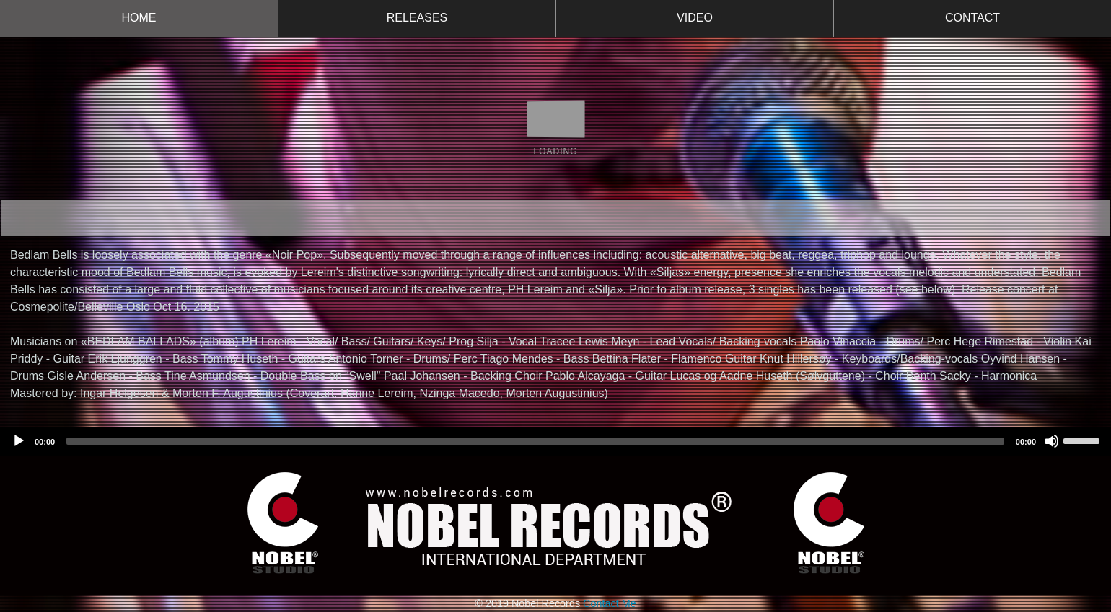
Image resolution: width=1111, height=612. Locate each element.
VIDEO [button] (695, 18)
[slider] (535, 441)
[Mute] (1052, 441)
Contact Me (609, 603)
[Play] (19, 441)
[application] (555, 441)
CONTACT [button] (972, 18)
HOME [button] (139, 18)
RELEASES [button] (417, 18)
